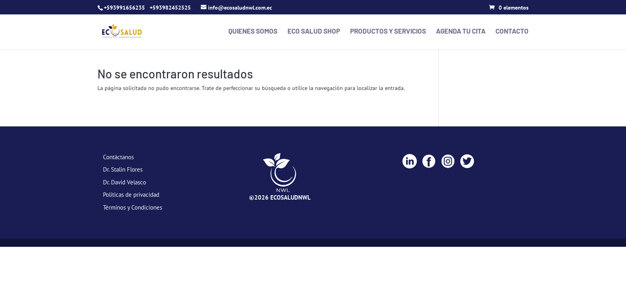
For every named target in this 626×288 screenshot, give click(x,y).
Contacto (512, 31)
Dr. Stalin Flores (123, 169)
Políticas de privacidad (131, 194)
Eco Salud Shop (313, 31)
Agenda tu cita (460, 31)
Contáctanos (118, 157)
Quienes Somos (252, 31)
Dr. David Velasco (124, 182)
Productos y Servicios (388, 31)
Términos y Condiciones (132, 207)
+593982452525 (170, 7)
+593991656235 (124, 7)
